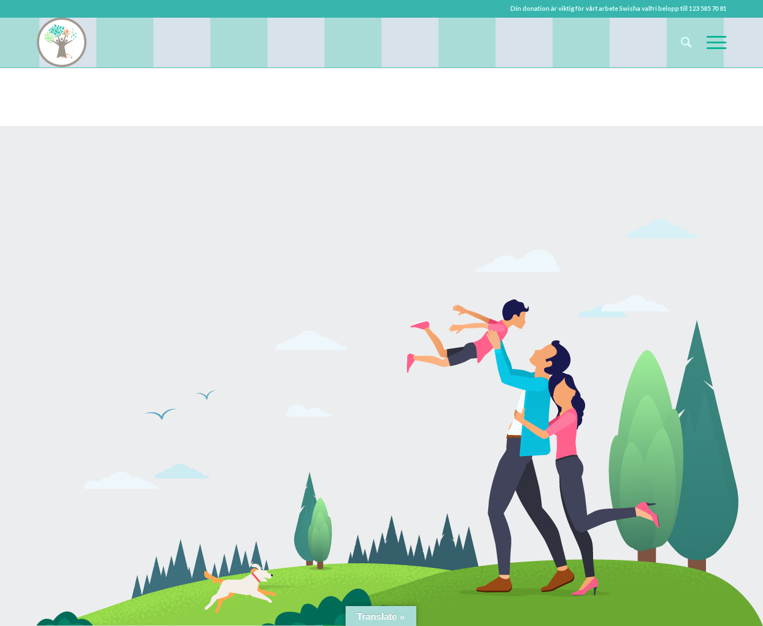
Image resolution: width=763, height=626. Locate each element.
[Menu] (713, 42)
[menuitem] (686, 42)
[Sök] (686, 42)
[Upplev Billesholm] (61, 42)
